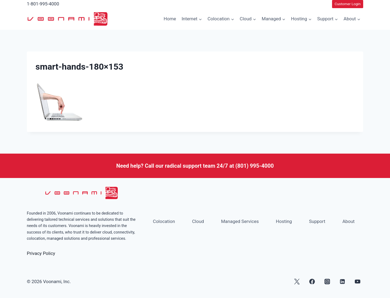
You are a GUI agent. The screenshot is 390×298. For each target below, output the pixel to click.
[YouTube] (357, 281)
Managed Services (240, 221)
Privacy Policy (41, 253)
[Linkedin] (342, 281)
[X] (297, 281)
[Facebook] (312, 281)
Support (317, 221)
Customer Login (347, 4)
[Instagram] (327, 281)
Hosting (284, 221)
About (348, 221)
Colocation (164, 221)
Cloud (198, 221)
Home (170, 18)
